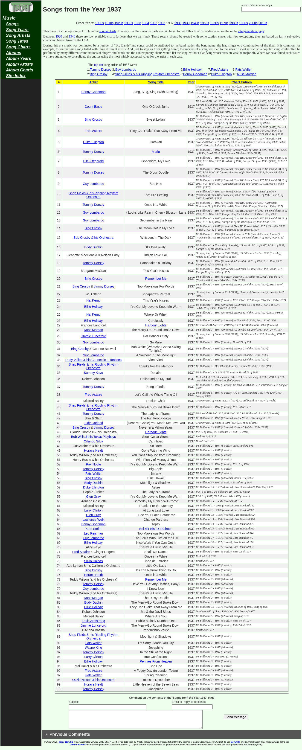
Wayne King (93, 647)
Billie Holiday (192, 69)
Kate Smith (93, 529)
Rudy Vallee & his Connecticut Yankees (93, 360)
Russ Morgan (246, 74)
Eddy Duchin (93, 247)
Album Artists (19, 64)
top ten (98, 65)
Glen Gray (93, 496)
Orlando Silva (93, 441)
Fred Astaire (219, 69)
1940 (72, 36)
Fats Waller (243, 69)
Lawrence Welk (93, 519)
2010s (262, 23)
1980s (233, 23)
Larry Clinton (93, 510)
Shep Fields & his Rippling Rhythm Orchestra (147, 74)
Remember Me (156, 278)
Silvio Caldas (93, 561)
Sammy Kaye (93, 373)
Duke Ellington (221, 74)
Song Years (17, 29)
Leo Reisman (93, 533)
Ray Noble (93, 464)
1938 (177, 23)
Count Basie (93, 106)
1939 (185, 23)
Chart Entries (242, 82)
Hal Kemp (93, 300)
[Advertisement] (21, 153)
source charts (107, 31)
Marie (156, 152)
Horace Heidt (93, 450)
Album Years (18, 58)
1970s (224, 23)
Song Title (155, 82)
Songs (12, 24)
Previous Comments (69, 737)
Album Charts (19, 70)
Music (9, 17)
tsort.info (235, 745)
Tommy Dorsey (100, 69)
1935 (153, 23)
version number (78, 748)
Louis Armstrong (93, 621)
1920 (58, 36)
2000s (253, 23)
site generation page (251, 31)
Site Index (16, 75)
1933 (137, 23)
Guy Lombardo (125, 69)
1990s (243, 23)
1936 (161, 23)
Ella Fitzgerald (93, 161)
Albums (13, 52)
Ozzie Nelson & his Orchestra (93, 680)
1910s (109, 23)
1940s (195, 23)
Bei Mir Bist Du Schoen (155, 529)
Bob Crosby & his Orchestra (93, 237)
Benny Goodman (195, 74)
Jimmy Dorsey (104, 286)
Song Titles (17, 41)
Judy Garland (93, 423)
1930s (128, 23)
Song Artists (18, 35)
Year (191, 82)
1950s (204, 23)
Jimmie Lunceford (93, 336)
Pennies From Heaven (156, 661)
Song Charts (18, 47)
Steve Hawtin (66, 745)
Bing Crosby (98, 74)
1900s (99, 23)
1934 (145, 23)
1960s (214, 23)
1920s (118, 23)
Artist (93, 82)
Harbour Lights (155, 325)
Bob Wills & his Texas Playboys (93, 437)
